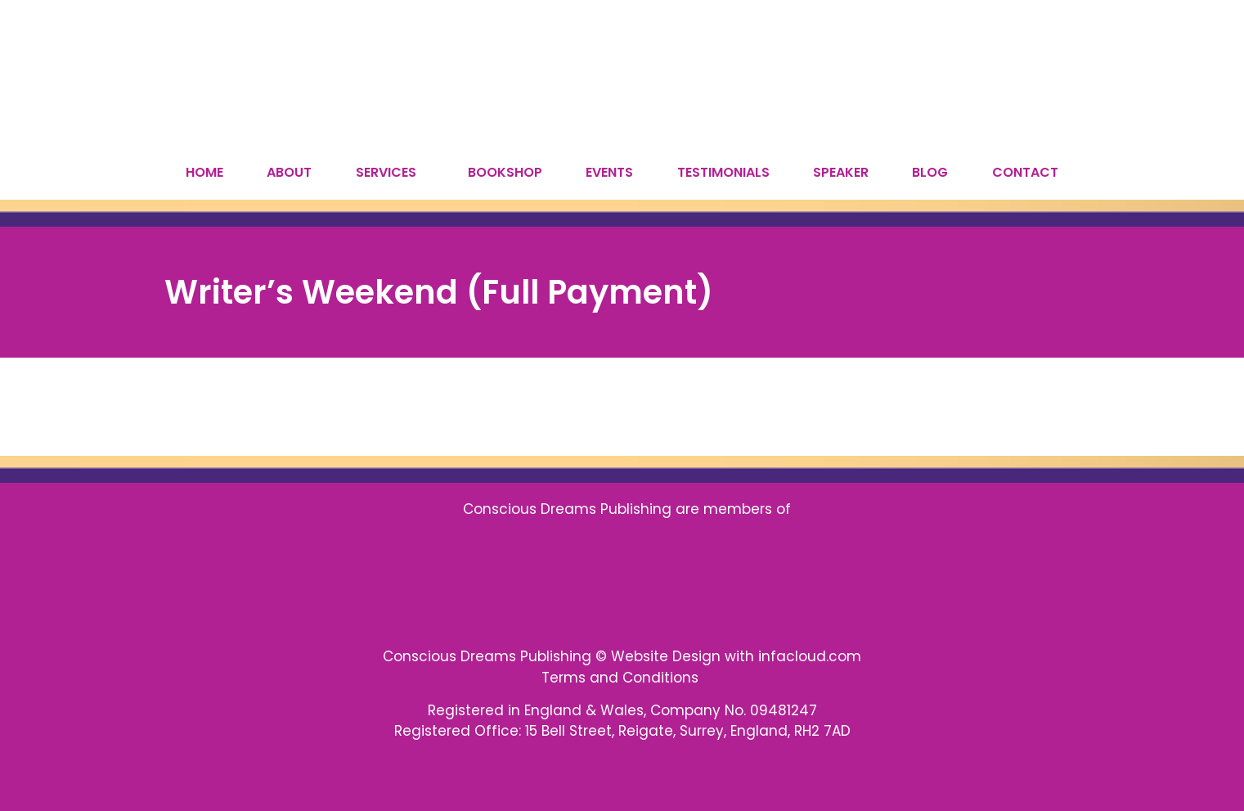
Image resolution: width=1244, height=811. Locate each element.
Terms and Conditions (622, 677)
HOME (204, 172)
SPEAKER (841, 172)
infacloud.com (809, 656)
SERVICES (386, 172)
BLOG (930, 172)
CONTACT (1025, 172)
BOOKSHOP (505, 172)
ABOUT (289, 172)
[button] (390, 172)
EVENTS (609, 172)
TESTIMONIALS (723, 172)
